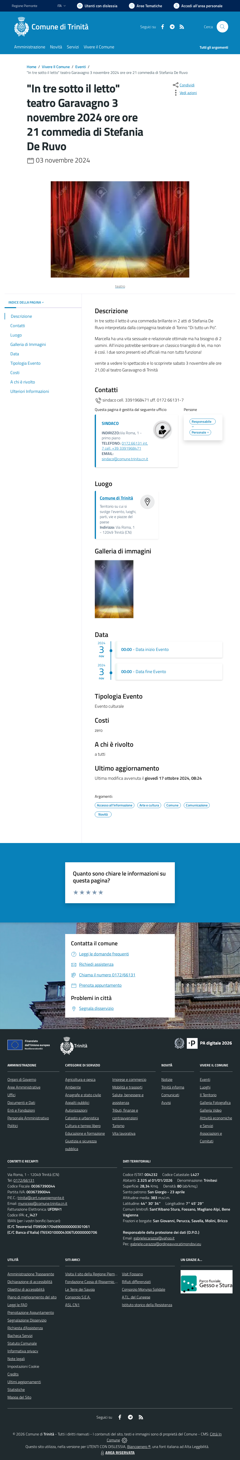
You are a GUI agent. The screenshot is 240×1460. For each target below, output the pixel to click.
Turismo (118, 1126)
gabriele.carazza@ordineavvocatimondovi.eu (165, 1244)
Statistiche (16, 1389)
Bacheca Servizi (19, 1335)
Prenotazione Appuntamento (30, 1312)
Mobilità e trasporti (127, 1087)
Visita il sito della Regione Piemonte (93, 1274)
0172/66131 (23, 1180)
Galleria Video (210, 1110)
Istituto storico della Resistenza (147, 1305)
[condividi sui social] (183, 85)
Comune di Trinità (116, 498)
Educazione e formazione (85, 1133)
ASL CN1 (72, 1305)
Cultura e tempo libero (83, 1126)
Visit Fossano (132, 1274)
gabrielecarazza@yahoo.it (154, 1238)
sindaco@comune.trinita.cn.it (125, 459)
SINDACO (110, 423)
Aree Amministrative (23, 1087)
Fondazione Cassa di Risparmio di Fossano (98, 1282)
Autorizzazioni (76, 1110)
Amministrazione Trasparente (30, 1274)
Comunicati (170, 1095)
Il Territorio (208, 1095)
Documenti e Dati (21, 1102)
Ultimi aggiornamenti (24, 1382)
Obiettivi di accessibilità (25, 1289)
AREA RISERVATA (117, 1452)
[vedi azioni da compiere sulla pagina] (184, 93)
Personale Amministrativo (28, 1118)
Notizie (166, 1079)
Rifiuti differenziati (136, 1282)
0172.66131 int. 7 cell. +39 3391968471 (125, 445)
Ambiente (73, 1087)
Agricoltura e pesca (80, 1079)
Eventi (80, 67)
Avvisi (166, 1102)
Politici (12, 1126)
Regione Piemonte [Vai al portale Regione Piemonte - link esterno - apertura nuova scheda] (24, 5)
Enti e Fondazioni (21, 1110)
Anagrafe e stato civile (83, 1095)
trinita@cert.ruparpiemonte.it (41, 1197)
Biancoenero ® (139, 1446)
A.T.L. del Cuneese (136, 1297)
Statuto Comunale (22, 1343)
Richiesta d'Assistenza (25, 1328)
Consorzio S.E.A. (77, 1297)
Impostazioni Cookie (23, 1366)
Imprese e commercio (129, 1079)
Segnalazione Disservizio (26, 1320)
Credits (13, 1374)
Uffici (11, 1095)
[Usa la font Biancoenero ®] (97, 6)
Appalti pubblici (77, 1102)
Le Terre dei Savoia (80, 1289)
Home (31, 67)
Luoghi (205, 1087)
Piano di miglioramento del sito (32, 1297)
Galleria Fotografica (215, 1102)
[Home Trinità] (53, 27)
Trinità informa (172, 1087)
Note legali (16, 1359)
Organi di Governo (21, 1079)
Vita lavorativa (123, 1133)
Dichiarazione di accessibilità (29, 1282)
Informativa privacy (22, 1351)
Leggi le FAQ (17, 1305)
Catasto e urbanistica (82, 1118)
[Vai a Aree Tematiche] (145, 6)
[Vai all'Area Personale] (198, 6)
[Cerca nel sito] (222, 26)
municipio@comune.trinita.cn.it (42, 1203)
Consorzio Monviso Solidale (143, 1289)
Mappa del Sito (19, 1397)
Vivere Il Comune (56, 67)
